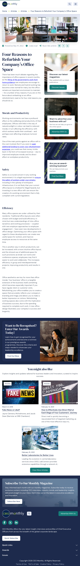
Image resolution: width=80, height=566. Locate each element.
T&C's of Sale (33, 564)
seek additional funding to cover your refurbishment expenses (21, 146)
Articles (14, 11)
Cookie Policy (45, 564)
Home (4, 11)
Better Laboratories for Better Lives (38, 455)
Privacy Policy (58, 564)
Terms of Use (21, 564)
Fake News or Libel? (11, 410)
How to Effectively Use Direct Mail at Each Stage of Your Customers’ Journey (59, 411)
